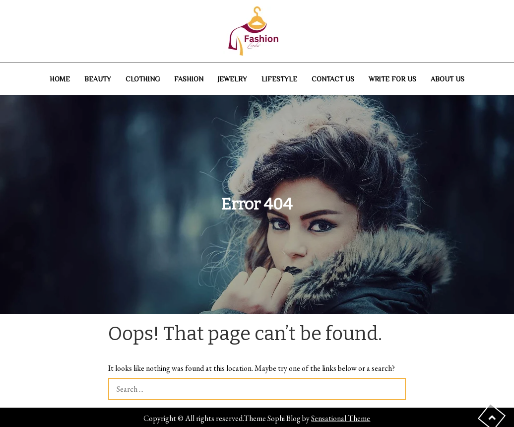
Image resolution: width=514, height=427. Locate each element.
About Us (447, 79)
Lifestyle (279, 79)
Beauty (97, 79)
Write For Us (392, 79)
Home (60, 79)
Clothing (143, 79)
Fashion (188, 79)
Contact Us (333, 79)
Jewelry (232, 79)
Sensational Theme (340, 418)
